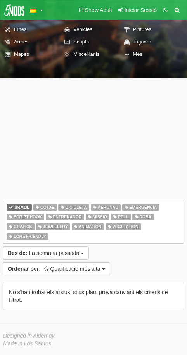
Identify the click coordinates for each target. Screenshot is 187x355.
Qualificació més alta (56, 269)
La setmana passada (46, 253)
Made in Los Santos (27, 343)
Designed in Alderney (29, 335)
